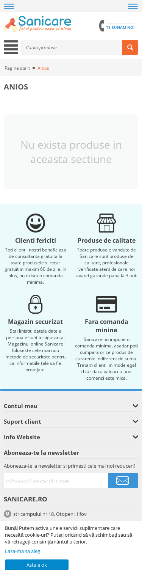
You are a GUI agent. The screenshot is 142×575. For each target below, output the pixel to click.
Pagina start (17, 68)
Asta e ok (37, 564)
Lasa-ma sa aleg (22, 551)
